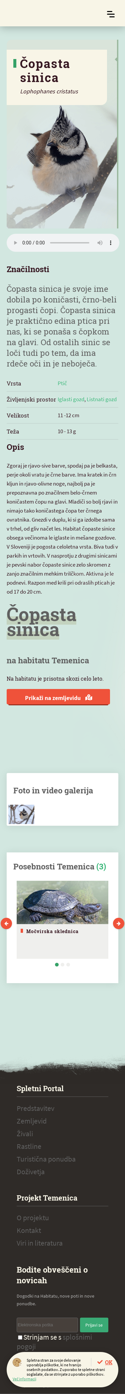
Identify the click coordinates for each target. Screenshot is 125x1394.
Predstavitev (35, 1108)
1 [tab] (57, 964)
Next (118, 923)
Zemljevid (32, 1121)
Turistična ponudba (46, 1159)
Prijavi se (94, 1325)
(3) (101, 866)
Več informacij (24, 1378)
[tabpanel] (62, 920)
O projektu (33, 1217)
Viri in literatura (40, 1243)
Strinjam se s (54, 1341)
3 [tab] (68, 964)
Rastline (29, 1146)
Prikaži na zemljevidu (58, 698)
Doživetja (31, 1171)
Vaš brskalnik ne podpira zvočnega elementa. (63, 243)
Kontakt (29, 1230)
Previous (6, 923)
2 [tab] (62, 964)
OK (108, 1362)
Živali (25, 1133)
